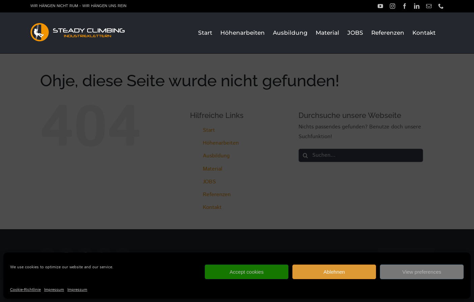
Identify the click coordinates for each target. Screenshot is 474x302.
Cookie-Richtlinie (25, 290)
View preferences (421, 272)
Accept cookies (247, 272)
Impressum (54, 290)
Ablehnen (334, 272)
